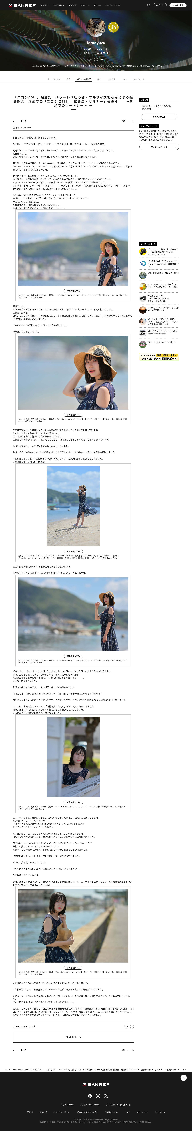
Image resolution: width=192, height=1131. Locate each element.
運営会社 (30, 1112)
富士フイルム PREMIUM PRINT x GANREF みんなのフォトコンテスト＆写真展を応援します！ (158, 322)
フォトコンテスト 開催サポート (118, 1104)
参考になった (21, 1026)
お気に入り (111, 79)
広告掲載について (111, 1112)
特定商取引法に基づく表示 (87, 1112)
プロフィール (138, 79)
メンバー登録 (178, 5)
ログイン (160, 5)
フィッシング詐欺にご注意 (159, 105)
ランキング (44, 5)
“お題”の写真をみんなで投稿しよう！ (157, 344)
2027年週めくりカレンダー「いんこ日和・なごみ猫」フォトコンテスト (158, 286)
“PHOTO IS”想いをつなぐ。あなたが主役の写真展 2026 (159, 310)
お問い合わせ (160, 1112)
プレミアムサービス (159, 147)
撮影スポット (59, 5)
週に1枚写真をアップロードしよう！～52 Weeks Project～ (159, 333)
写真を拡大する (73, 290)
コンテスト (84, 5)
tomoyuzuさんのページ (22, 1069)
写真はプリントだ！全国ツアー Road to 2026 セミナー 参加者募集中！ (154, 298)
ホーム (8, 1069)
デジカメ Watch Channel (90, 1104)
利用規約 (43, 1112)
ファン (124, 79)
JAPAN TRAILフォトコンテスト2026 (159, 275)
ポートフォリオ (54, 79)
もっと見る (157, 65)
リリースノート (142, 1112)
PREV (23, 121)
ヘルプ (127, 1112)
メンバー (97, 5)
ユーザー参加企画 (112, 5)
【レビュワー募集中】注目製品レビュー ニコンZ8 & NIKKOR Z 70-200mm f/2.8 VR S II (158, 252)
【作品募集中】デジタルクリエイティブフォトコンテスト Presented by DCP (159, 264)
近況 (68, 79)
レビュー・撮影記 (83, 79)
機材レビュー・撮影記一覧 (45, 1069)
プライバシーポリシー (62, 1112)
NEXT (123, 121)
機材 (99, 79)
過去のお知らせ (159, 117)
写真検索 (72, 5)
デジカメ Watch (67, 1104)
